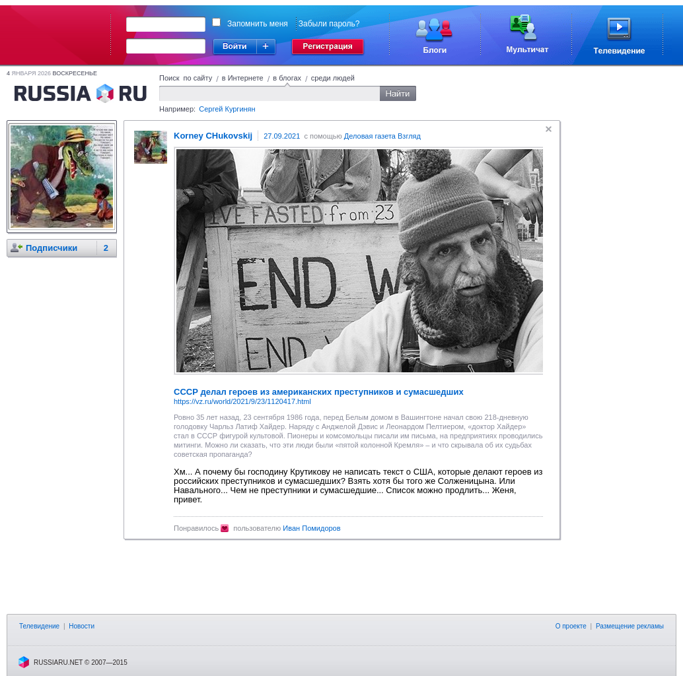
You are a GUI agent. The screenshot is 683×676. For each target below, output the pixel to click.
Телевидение (39, 626)
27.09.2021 (282, 136)
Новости (81, 626)
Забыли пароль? (329, 23)
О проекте (571, 626)
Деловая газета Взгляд (382, 136)
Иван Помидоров (311, 528)
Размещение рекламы (630, 626)
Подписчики (51, 248)
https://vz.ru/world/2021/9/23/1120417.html (242, 401)
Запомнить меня (257, 23)
